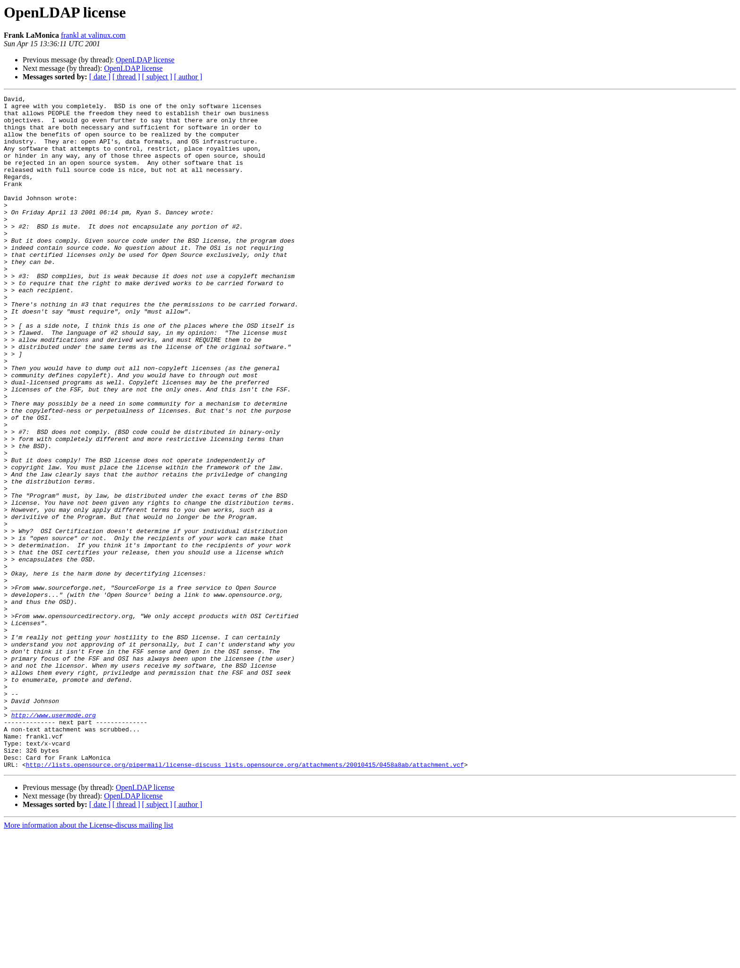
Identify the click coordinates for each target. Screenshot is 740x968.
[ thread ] (126, 77)
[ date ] (99, 77)
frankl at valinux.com (93, 35)
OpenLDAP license (145, 60)
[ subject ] (157, 77)
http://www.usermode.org (53, 839)
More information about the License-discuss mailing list (88, 960)
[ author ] (188, 77)
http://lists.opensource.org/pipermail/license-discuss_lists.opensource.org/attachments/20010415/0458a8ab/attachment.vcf (245, 899)
